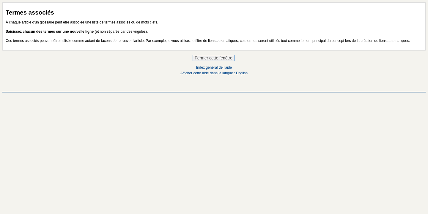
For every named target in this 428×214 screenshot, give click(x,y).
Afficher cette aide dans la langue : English (214, 73)
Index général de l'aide (214, 67)
